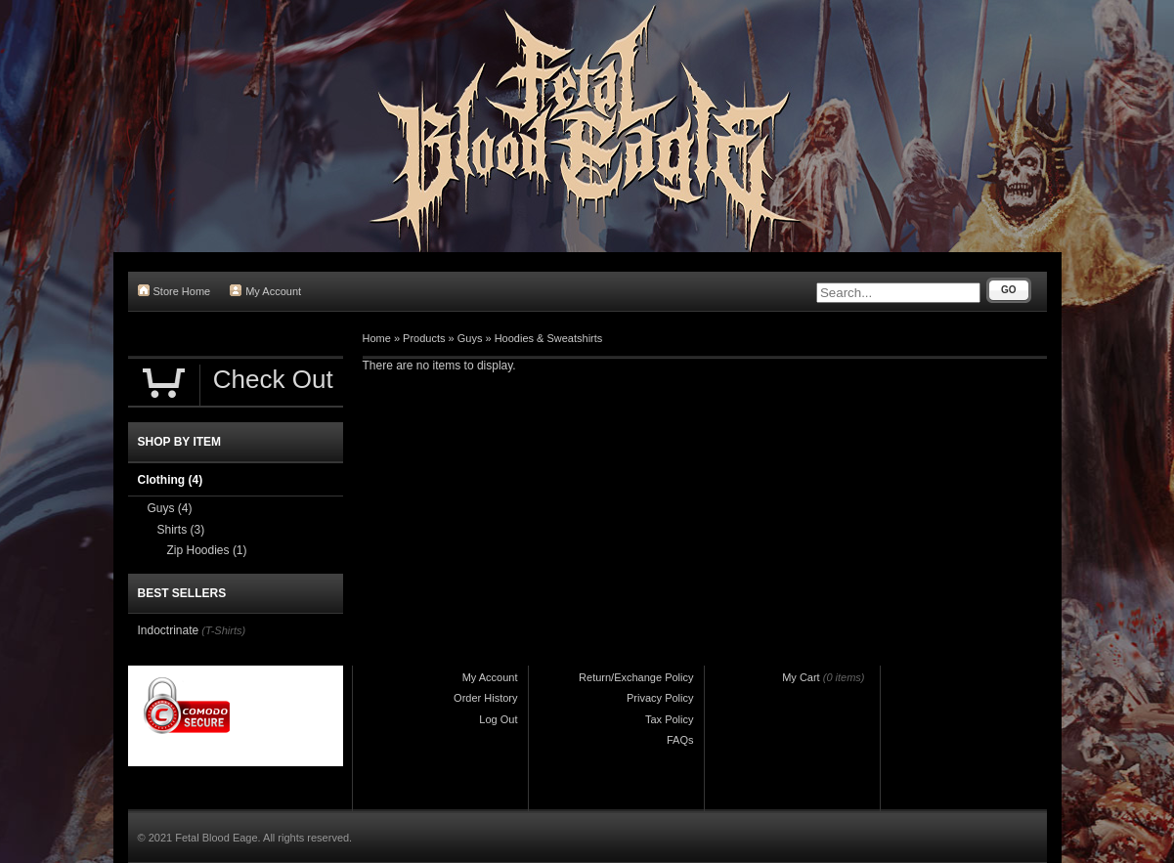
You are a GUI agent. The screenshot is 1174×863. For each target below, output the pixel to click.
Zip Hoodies (207, 550)
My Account (265, 290)
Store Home (174, 290)
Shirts (181, 530)
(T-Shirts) (223, 630)
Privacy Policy (660, 698)
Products (424, 338)
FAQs (680, 740)
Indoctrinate (168, 630)
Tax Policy (669, 719)
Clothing (170, 480)
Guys (470, 338)
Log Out (498, 719)
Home (377, 338)
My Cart (801, 677)
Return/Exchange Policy (636, 677)
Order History (485, 698)
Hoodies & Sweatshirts (549, 338)
